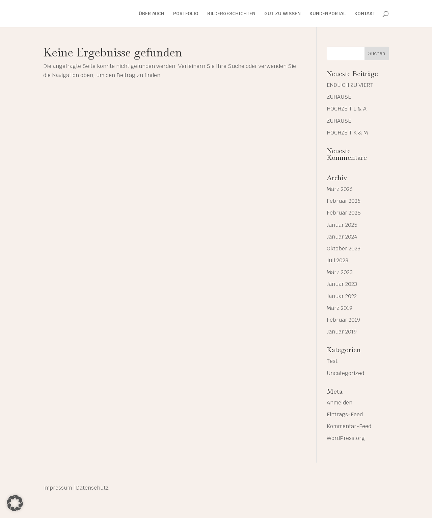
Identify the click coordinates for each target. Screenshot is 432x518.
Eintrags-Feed (345, 414)
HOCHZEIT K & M (347, 132)
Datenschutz (92, 487)
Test (332, 361)
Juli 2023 (337, 260)
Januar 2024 (342, 236)
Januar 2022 (342, 296)
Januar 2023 (342, 284)
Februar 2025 (344, 212)
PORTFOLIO (185, 14)
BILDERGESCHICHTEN (231, 14)
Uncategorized (345, 373)
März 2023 (340, 272)
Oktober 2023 (343, 248)
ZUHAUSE (339, 96)
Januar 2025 (342, 224)
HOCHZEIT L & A (347, 108)
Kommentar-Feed (349, 426)
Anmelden (339, 402)
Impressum (57, 487)
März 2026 (340, 189)
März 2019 (339, 308)
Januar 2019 (342, 331)
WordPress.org (346, 438)
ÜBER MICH (151, 14)
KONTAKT (364, 14)
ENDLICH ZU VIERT (350, 85)
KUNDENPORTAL (327, 14)
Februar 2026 (343, 200)
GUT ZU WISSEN (282, 14)
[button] (15, 503)
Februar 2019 (343, 319)
